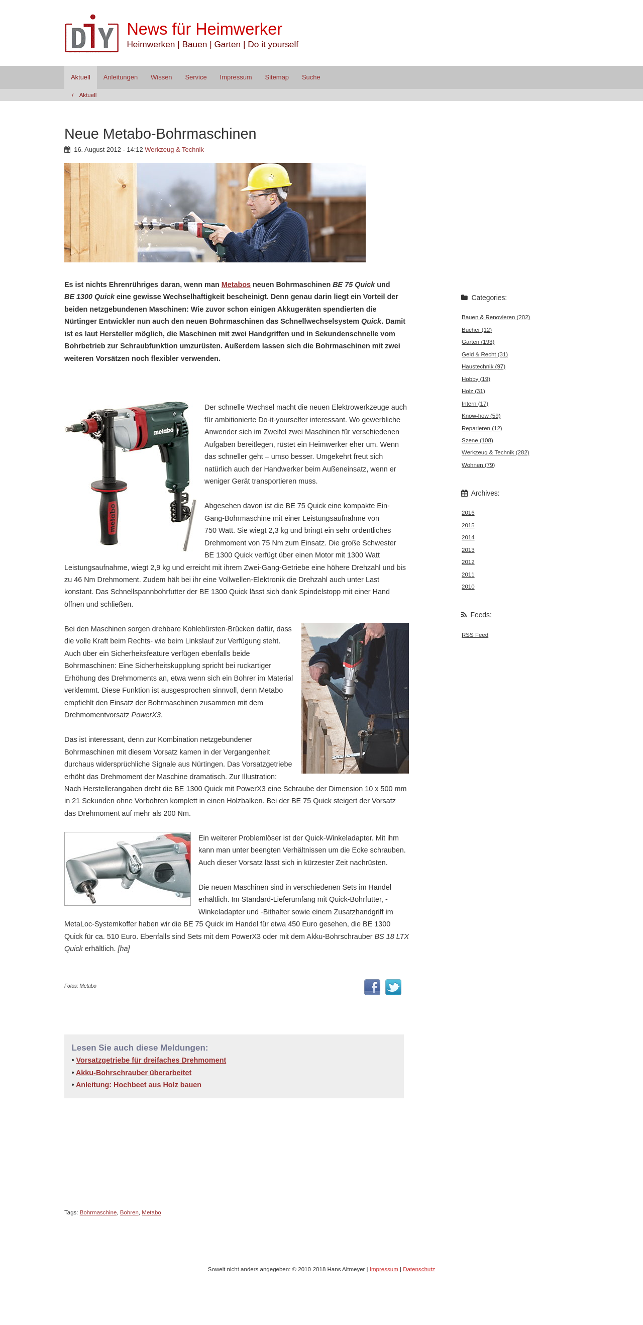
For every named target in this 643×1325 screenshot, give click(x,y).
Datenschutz (419, 1269)
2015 (468, 525)
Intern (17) (475, 404)
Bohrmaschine (98, 1212)
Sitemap (277, 77)
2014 (468, 537)
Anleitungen (120, 77)
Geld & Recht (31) (485, 354)
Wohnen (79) (478, 465)
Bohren (129, 1212)
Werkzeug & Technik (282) (495, 452)
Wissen (161, 77)
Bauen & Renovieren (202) (496, 317)
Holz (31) (473, 391)
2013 (468, 550)
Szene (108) (477, 440)
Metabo (151, 1212)
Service (195, 77)
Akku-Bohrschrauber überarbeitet (133, 1073)
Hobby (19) (476, 379)
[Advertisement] (181, 382)
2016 (468, 513)
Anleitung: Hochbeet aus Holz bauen (138, 1085)
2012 (468, 562)
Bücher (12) (477, 330)
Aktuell (80, 77)
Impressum (236, 77)
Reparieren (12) (482, 428)
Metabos (236, 284)
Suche (311, 77)
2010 (468, 587)
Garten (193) (478, 342)
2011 (468, 575)
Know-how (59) (481, 416)
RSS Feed (475, 635)
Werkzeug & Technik (174, 149)
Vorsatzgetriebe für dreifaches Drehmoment (151, 1060)
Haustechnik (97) (483, 366)
